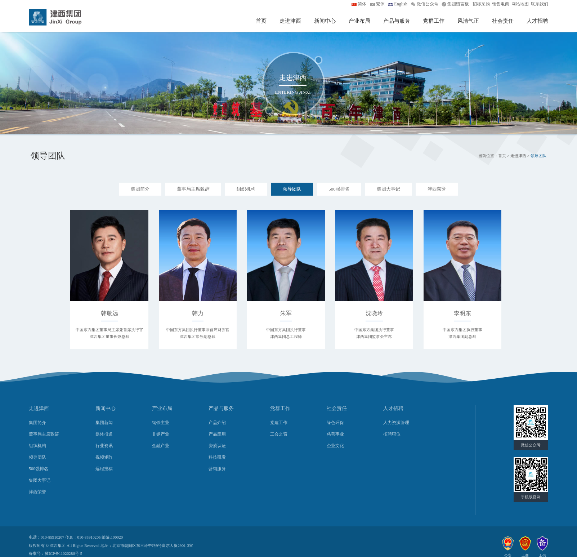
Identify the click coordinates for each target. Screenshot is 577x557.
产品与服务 (396, 21)
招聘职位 (392, 434)
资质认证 (217, 445)
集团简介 (140, 189)
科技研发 (217, 457)
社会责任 (503, 21)
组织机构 (246, 189)
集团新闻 (104, 422)
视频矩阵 (104, 457)
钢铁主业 (160, 422)
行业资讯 (104, 445)
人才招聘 (537, 21)
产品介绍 (217, 422)
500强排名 (338, 189)
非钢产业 (160, 434)
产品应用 (217, 434)
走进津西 (290, 21)
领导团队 (292, 189)
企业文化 (335, 445)
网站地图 (520, 3)
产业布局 (359, 21)
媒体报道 (104, 434)
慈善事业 (335, 434)
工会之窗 (278, 434)
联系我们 (539, 3)
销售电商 (500, 3)
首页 (261, 21)
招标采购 (481, 3)
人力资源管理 (396, 422)
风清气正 (468, 21)
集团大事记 (388, 189)
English (400, 3)
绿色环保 (335, 422)
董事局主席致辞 (193, 189)
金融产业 (160, 445)
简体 (362, 3)
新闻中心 (325, 21)
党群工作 (433, 21)
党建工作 (278, 422)
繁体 (380, 3)
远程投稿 (104, 468)
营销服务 (217, 468)
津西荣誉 (437, 189)
